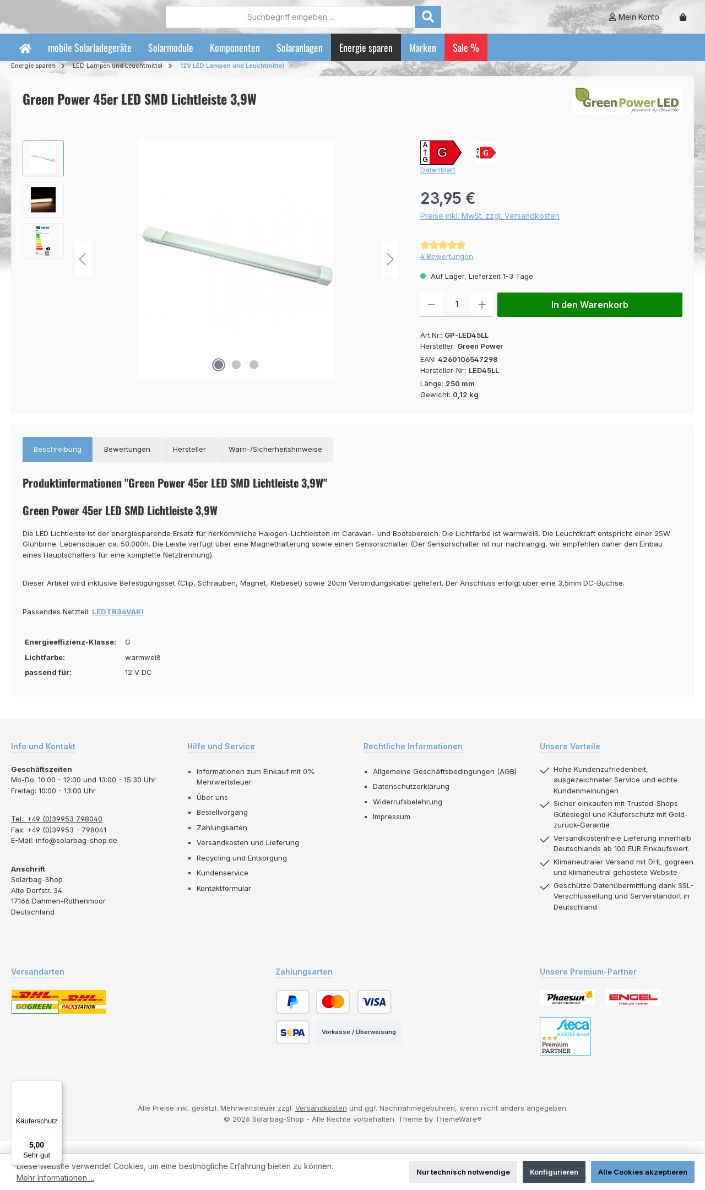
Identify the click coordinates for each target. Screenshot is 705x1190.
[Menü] (55, 1087)
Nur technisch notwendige (463, 1171)
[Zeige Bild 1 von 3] (218, 376)
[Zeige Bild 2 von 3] (236, 376)
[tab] (58, 461)
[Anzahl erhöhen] (482, 317)
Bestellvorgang (222, 824)
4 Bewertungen (446, 268)
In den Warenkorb (589, 316)
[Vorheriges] (83, 271)
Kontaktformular (224, 899)
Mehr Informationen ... (55, 1177)
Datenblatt (437, 181)
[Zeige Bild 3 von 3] (254, 376)
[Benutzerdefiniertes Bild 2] (633, 1010)
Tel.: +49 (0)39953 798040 (56, 830)
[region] (210, 271)
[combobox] (351, 23)
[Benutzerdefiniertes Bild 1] (567, 1009)
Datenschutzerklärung (411, 798)
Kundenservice (222, 884)
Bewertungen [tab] (127, 461)
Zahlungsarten (222, 839)
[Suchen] (488, 23)
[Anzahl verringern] (431, 317)
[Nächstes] (390, 271)
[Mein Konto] (633, 23)
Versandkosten (321, 1120)
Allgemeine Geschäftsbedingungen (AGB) (445, 782)
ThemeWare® (458, 1130)
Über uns (212, 808)
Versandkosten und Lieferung (248, 854)
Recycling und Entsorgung (242, 869)
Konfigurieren (554, 1171)
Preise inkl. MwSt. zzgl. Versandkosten (490, 227)
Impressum (391, 828)
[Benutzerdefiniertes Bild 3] (565, 1048)
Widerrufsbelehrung (407, 813)
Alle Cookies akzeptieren (642, 1171)
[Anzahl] (456, 317)
